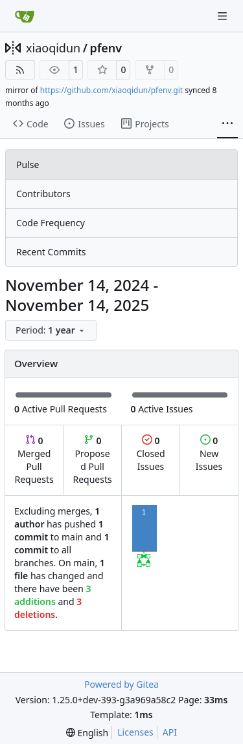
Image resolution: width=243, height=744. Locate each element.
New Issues (209, 453)
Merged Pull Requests (33, 459)
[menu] (51, 330)
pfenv (105, 47)
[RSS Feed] (20, 70)
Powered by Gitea (121, 684)
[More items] (227, 124)
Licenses (135, 732)
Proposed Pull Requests (92, 459)
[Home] (24, 16)
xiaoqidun (53, 47)
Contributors (43, 193)
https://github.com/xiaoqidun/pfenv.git (111, 90)
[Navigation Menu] (224, 16)
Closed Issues (150, 453)
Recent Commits (51, 252)
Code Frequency (50, 223)
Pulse (27, 164)
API (170, 732)
